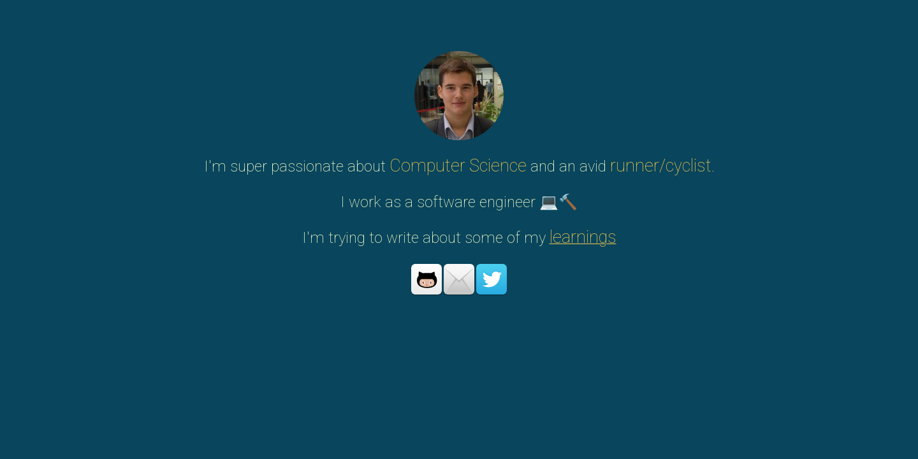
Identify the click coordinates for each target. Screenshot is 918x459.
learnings (583, 237)
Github (426, 279)
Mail (459, 279)
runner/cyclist (660, 166)
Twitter (491, 279)
